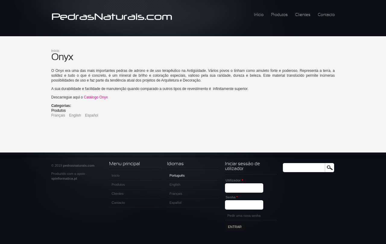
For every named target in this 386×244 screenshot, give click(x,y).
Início (259, 15)
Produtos (279, 15)
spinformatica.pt (64, 178)
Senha (232, 197)
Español (91, 115)
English (75, 115)
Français (58, 115)
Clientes (302, 15)
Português (177, 175)
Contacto (326, 15)
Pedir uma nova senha (244, 215)
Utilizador (234, 180)
